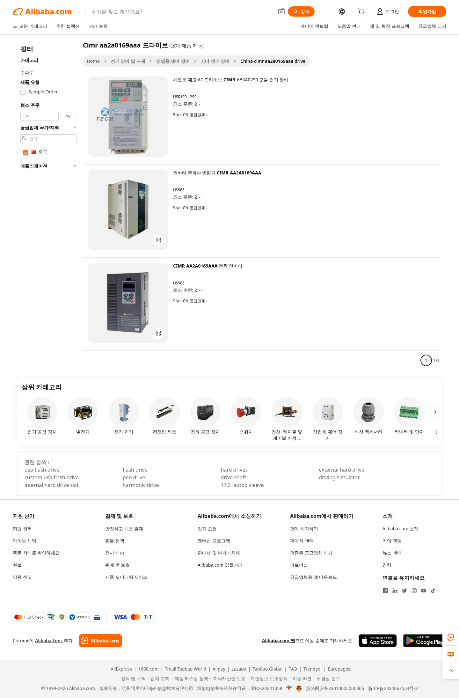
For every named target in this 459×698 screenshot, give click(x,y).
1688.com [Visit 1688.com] (148, 669)
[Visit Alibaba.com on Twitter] (404, 590)
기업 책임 (392, 541)
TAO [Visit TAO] (293, 669)
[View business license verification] (289, 688)
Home (93, 61)
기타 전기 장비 (214, 61)
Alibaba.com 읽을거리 (220, 565)
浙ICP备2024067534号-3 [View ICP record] (393, 688)
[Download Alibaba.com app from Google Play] (424, 640)
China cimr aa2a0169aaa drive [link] (272, 61)
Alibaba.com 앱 (278, 640)
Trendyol (312, 669)
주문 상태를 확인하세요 (36, 553)
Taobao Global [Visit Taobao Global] (267, 669)
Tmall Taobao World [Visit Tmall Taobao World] (186, 669)
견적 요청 (207, 528)
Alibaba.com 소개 (400, 528)
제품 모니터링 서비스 (126, 577)
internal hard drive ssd (51, 485)
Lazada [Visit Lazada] (238, 669)
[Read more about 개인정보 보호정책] (267, 678)
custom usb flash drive (51, 477)
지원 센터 (22, 528)
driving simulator (339, 477)
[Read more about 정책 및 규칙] (132, 678)
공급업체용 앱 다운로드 (313, 577)
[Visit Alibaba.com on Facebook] (385, 590)
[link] (450, 637)
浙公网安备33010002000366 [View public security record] (335, 688)
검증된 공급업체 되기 (311, 553)
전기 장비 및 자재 (128, 61)
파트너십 (299, 565)
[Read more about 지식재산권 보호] (227, 678)
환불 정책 (114, 541)
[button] (281, 11)
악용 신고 (22, 577)
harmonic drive (141, 485)
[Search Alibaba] (182, 11)
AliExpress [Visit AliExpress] (121, 669)
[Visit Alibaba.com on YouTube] (423, 590)
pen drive (134, 477)
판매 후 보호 (117, 565)
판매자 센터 (302, 541)
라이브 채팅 (24, 541)
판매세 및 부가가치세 (219, 553)
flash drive (135, 469)
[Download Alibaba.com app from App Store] (378, 640)
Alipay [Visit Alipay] (219, 669)
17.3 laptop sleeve (242, 485)
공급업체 (199, 114)
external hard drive (341, 469)
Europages (339, 669)
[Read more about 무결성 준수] (326, 678)
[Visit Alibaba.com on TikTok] (433, 590)
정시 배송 (114, 553)
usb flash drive (42, 469)
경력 (386, 565)
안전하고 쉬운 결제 (124, 528)
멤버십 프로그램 (214, 541)
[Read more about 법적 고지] (159, 678)
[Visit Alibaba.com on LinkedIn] (395, 590)
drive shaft (233, 477)
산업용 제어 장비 (173, 61)
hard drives (234, 469)
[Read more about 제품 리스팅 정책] (189, 678)
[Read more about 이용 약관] (300, 678)
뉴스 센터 (392, 553)
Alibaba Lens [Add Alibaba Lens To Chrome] (49, 640)
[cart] (362, 12)
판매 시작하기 (304, 528)
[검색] (301, 11)
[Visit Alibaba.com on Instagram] (414, 590)
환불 (17, 565)
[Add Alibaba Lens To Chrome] (100, 640)
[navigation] (48, 205)
